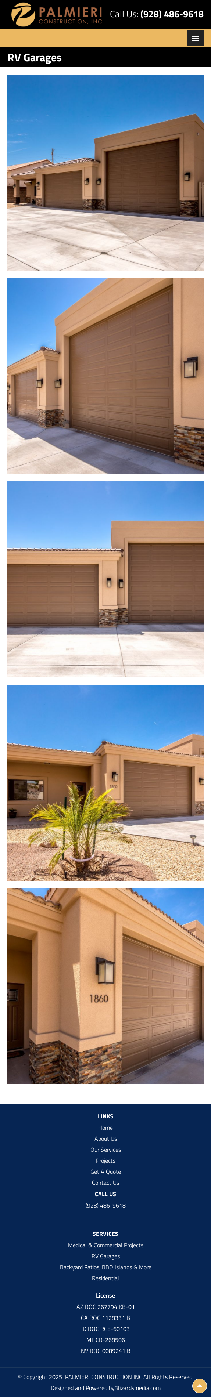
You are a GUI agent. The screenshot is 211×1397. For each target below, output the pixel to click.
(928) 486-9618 (172, 14)
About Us (105, 1138)
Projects (105, 1160)
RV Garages (106, 1256)
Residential (105, 1278)
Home (105, 1127)
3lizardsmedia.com (138, 1387)
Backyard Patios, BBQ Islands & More (105, 1267)
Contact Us (105, 1182)
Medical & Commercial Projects (105, 1245)
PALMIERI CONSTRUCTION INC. (103, 1376)
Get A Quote (105, 1171)
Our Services (105, 1149)
